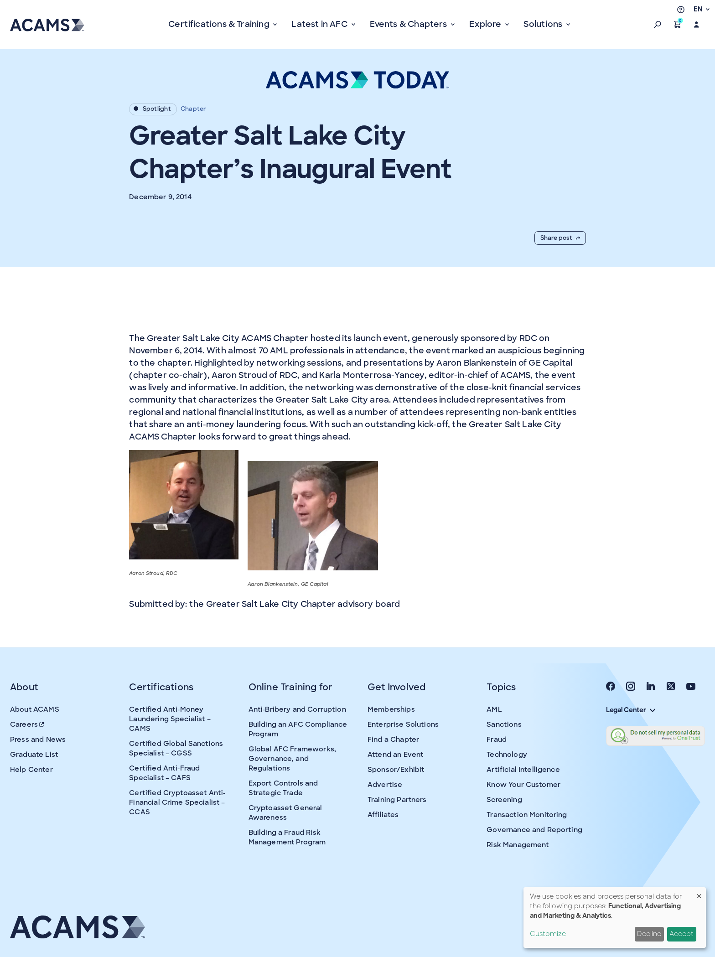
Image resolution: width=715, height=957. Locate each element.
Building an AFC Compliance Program (298, 729)
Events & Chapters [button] (409, 24)
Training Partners (397, 799)
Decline (649, 934)
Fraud (497, 739)
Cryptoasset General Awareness (285, 812)
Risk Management (518, 844)
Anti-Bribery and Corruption (297, 709)
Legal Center (630, 710)
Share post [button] (560, 238)
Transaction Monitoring (527, 814)
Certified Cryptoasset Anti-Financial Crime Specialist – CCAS (177, 802)
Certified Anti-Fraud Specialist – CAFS (164, 773)
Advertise (385, 784)
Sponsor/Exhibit (396, 769)
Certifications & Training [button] (219, 24)
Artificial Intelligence (523, 769)
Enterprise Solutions (403, 724)
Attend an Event (395, 754)
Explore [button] (486, 24)
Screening (504, 799)
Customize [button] (548, 934)
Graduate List (34, 754)
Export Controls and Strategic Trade (283, 788)
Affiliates (383, 814)
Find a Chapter (393, 739)
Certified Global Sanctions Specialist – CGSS (176, 748)
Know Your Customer (523, 784)
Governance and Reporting (534, 829)
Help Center (31, 769)
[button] (657, 24)
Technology (507, 754)
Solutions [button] (543, 24)
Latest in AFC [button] (320, 24)
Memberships (391, 709)
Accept (681, 934)
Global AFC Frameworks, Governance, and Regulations (292, 759)
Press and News (38, 739)
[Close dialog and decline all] (699, 893)
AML (494, 709)
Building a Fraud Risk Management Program (287, 837)
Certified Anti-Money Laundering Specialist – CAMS (169, 719)
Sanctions (504, 724)
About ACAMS (34, 709)
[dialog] (614, 917)
